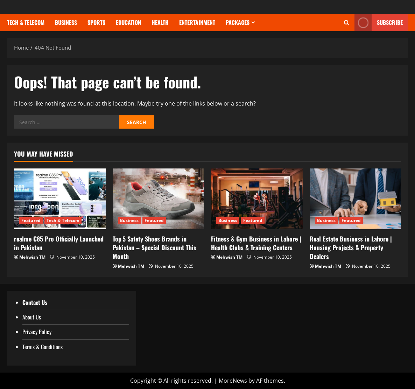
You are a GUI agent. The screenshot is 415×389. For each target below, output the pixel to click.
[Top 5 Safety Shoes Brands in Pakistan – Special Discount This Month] (158, 198)
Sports (96, 22)
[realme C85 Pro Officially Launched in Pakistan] (60, 198)
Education (128, 22)
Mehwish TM (32, 257)
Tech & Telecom (25, 22)
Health (160, 22)
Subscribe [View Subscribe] (378, 22)
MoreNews (233, 380)
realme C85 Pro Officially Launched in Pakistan (59, 243)
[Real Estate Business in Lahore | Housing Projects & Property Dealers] (355, 198)
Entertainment (197, 22)
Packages (237, 22)
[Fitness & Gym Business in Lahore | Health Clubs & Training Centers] (257, 198)
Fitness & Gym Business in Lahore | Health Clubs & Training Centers (256, 243)
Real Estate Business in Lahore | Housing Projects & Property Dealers (351, 247)
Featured (31, 220)
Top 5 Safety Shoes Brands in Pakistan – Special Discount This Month (154, 247)
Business (66, 22)
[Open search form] (346, 22)
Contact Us (34, 302)
